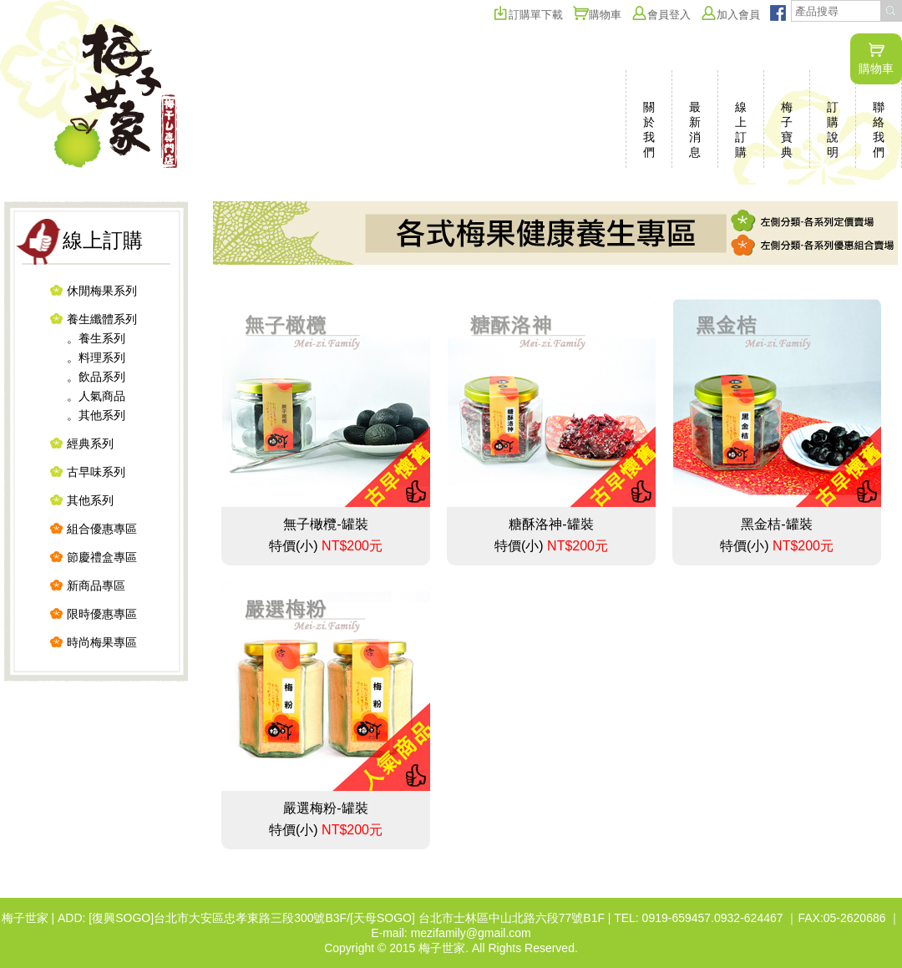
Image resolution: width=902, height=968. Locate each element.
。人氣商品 (96, 396)
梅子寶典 (787, 129)
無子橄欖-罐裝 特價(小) (325, 425)
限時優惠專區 (102, 614)
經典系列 (90, 443)
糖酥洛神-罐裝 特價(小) (551, 425)
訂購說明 (833, 129)
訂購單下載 (528, 14)
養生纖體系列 (102, 319)
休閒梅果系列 (102, 290)
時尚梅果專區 (102, 642)
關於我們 (649, 129)
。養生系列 (96, 338)
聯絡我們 (878, 129)
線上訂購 (741, 129)
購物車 (876, 58)
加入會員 (730, 14)
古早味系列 (96, 472)
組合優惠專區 (102, 528)
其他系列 (90, 500)
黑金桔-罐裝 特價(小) (776, 425)
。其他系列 (96, 415)
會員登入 (661, 14)
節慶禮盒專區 (102, 557)
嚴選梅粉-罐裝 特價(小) (325, 709)
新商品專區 (96, 585)
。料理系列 (96, 357)
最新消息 (695, 129)
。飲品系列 (96, 376)
